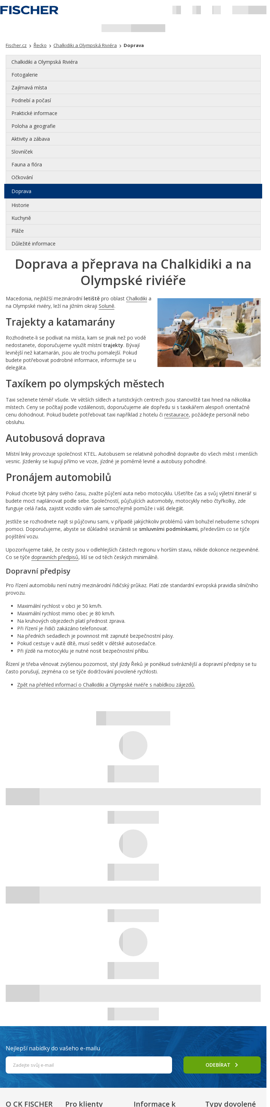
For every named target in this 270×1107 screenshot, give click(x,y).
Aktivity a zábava (30, 138)
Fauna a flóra (26, 164)
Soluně (106, 305)
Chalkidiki (136, 298)
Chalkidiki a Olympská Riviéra (44, 61)
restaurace (176, 414)
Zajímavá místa (29, 87)
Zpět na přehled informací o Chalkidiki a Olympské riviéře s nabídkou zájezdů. (106, 684)
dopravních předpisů (54, 557)
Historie (20, 205)
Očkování (22, 177)
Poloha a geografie (33, 126)
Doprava (21, 191)
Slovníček (22, 151)
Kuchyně (21, 217)
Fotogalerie (24, 74)
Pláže (17, 230)
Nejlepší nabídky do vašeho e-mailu (53, 1048)
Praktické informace (34, 113)
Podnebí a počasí (31, 100)
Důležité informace (33, 243)
